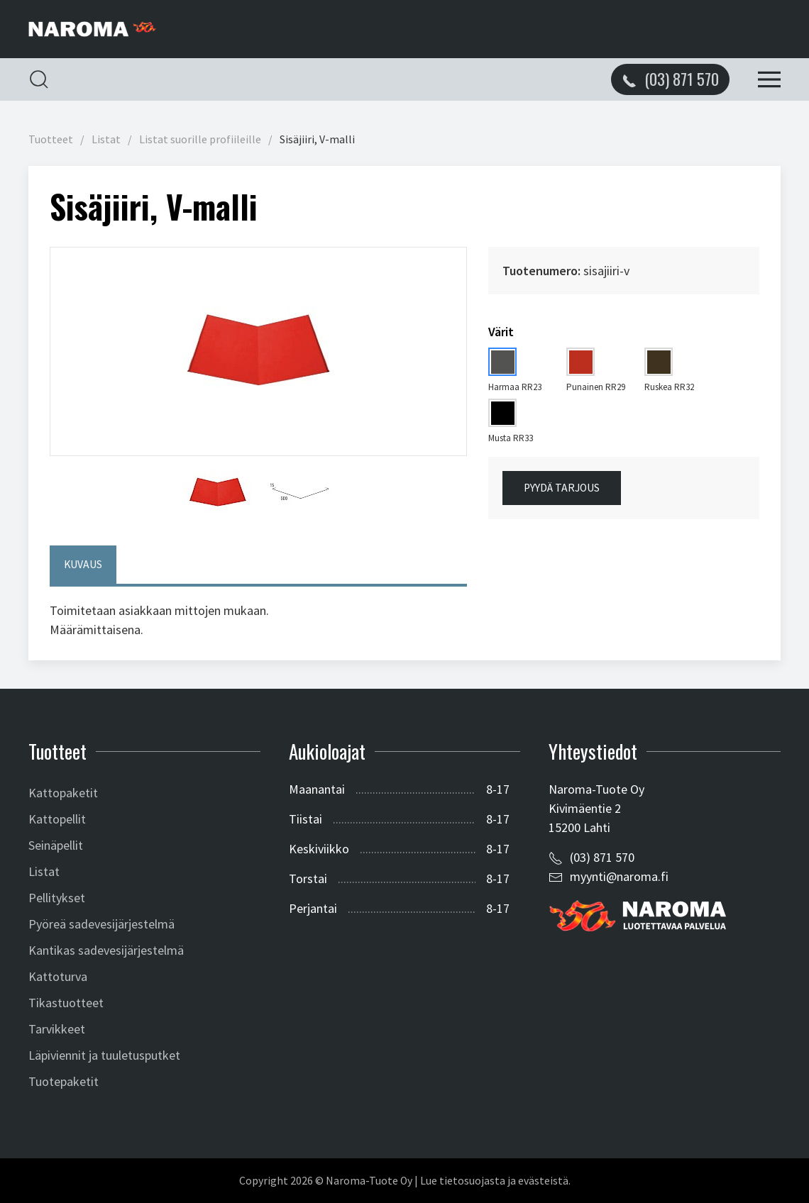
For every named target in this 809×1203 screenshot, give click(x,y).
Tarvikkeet (56, 1029)
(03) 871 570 (602, 857)
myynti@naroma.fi (619, 876)
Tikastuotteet (66, 1002)
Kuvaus (83, 564)
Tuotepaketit (63, 1081)
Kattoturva (57, 976)
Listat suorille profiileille (200, 139)
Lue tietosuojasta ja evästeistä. (495, 1180)
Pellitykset (56, 897)
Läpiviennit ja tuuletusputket (104, 1055)
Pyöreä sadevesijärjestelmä (101, 924)
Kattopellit (57, 819)
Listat (106, 139)
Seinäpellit (55, 845)
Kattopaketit (63, 793)
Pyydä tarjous (562, 487)
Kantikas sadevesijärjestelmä (106, 950)
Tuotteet (50, 139)
